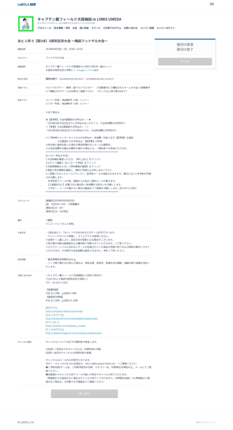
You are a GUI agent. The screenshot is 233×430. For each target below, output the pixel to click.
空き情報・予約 (62, 27)
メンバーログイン (165, 27)
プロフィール (44, 27)
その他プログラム (112, 27)
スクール (95, 27)
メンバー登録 (147, 27)
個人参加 (84, 27)
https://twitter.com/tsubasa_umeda (65, 325)
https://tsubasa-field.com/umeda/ (64, 311)
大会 (74, 27)
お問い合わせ (131, 27)
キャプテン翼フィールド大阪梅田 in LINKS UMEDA (79, 19)
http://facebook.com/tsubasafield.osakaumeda (71, 318)
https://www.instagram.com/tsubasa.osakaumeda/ (74, 333)
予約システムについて (206, 422)
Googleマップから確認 (87, 70)
